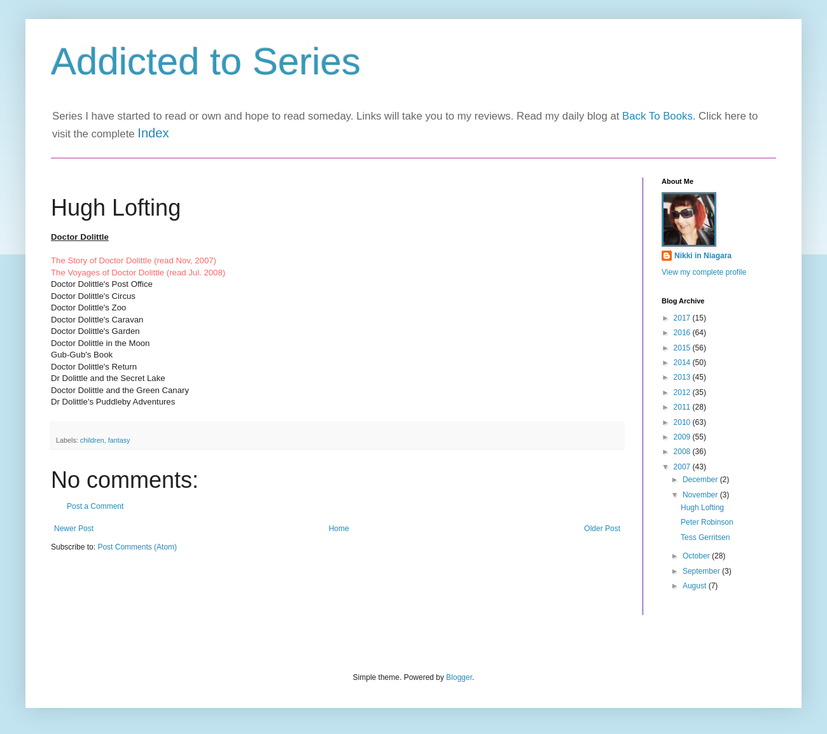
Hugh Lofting (702, 507)
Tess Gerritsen (705, 537)
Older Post (602, 528)
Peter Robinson (707, 522)
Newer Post (74, 528)
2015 (683, 347)
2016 (683, 332)
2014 (683, 362)
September (702, 571)
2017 (683, 318)
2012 (683, 392)
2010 (683, 422)
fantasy (119, 440)
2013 (683, 377)
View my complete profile (704, 272)
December (701, 479)
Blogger (459, 677)
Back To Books (657, 116)
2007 (683, 466)
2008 (683, 451)
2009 (683, 437)
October (697, 555)
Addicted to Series (206, 61)
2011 (683, 407)
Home (339, 528)
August (696, 585)
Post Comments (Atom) (137, 547)
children (92, 440)
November (701, 494)
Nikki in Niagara (703, 255)
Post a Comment (95, 506)
